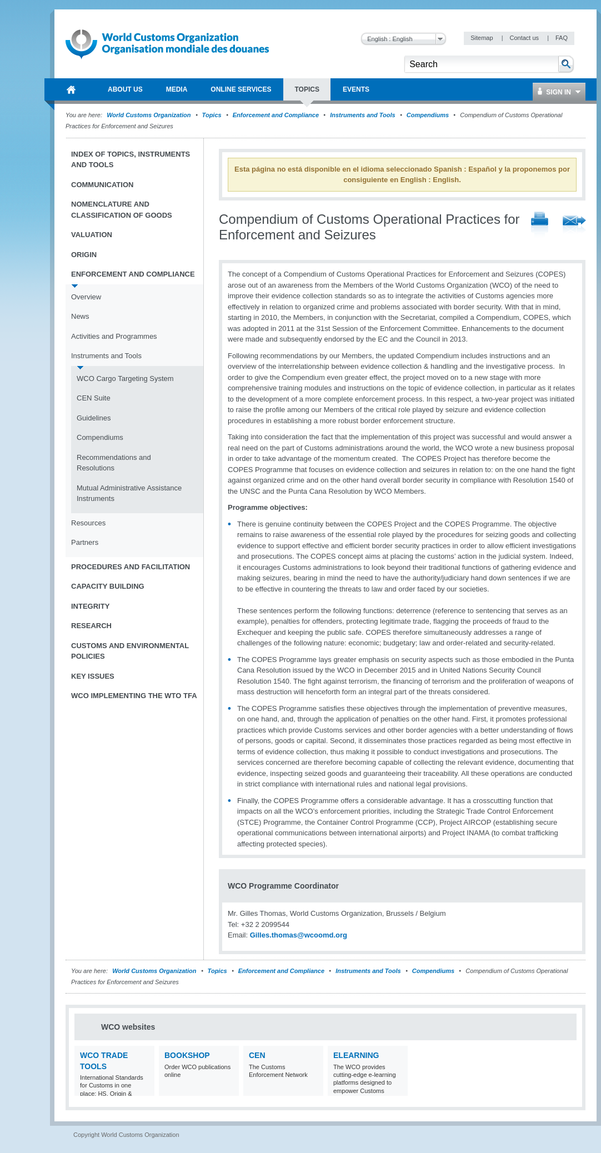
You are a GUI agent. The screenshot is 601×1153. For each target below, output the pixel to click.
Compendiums (428, 115)
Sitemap (482, 37)
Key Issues (92, 676)
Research (91, 625)
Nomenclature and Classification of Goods (121, 209)
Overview (86, 297)
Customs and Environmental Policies (130, 651)
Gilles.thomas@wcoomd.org (298, 935)
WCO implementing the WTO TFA (134, 695)
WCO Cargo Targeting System (125, 378)
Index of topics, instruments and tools (130, 159)
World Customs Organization (149, 115)
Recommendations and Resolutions (114, 463)
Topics (212, 115)
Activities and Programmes (114, 336)
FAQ (561, 37)
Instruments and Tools (362, 115)
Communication (102, 185)
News (80, 316)
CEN (257, 1055)
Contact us (524, 37)
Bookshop (187, 1055)
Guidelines (94, 418)
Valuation (91, 234)
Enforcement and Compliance (276, 115)
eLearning (356, 1055)
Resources (88, 523)
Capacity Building (107, 586)
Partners (84, 542)
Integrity (90, 606)
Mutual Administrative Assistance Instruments (129, 493)
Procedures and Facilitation (130, 567)
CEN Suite (94, 398)
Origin (84, 254)
